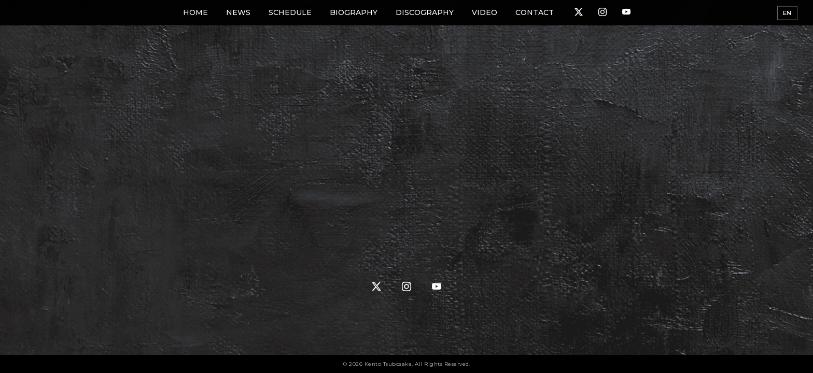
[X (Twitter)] (578, 12)
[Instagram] (602, 12)
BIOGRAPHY (353, 12)
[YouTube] (626, 12)
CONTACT (534, 12)
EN (787, 13)
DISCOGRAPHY (425, 12)
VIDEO (484, 12)
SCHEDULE (290, 12)
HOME (195, 12)
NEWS (238, 12)
